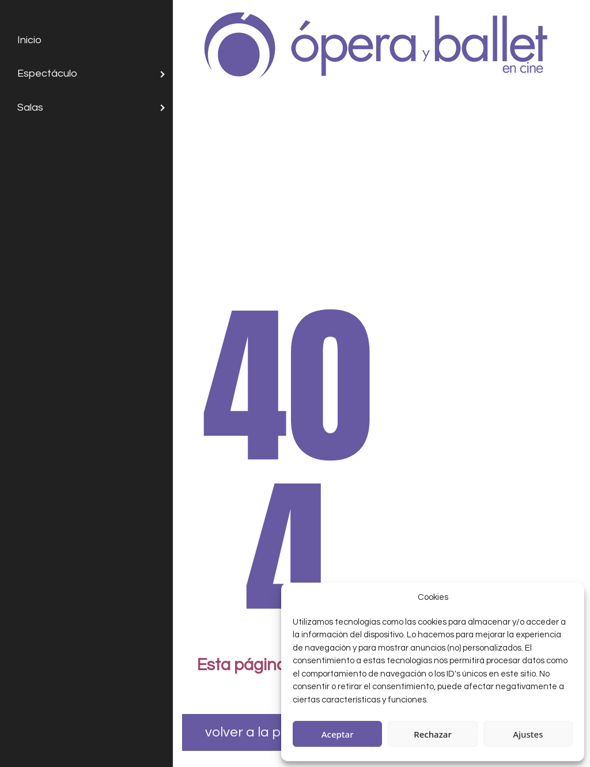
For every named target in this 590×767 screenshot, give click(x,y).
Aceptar (338, 734)
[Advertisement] (381, 181)
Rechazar (433, 734)
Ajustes (528, 734)
